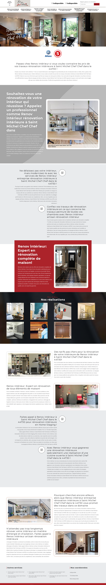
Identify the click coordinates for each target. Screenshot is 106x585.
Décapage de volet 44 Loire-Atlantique (93, 10)
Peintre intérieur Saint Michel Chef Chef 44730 (16, 572)
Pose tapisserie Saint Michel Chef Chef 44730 (36, 572)
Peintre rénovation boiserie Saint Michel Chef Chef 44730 (57, 572)
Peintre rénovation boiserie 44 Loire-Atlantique (79, 9)
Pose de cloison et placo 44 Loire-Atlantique (39, 9)
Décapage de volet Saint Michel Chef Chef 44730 (58, 576)
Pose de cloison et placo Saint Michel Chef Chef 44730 (16, 576)
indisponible (57, 3)
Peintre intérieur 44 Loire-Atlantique (26, 10)
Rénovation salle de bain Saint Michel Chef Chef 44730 (37, 576)
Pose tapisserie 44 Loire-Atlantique (52, 10)
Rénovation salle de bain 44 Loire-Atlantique (65, 10)
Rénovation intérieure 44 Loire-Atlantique (13, 10)
